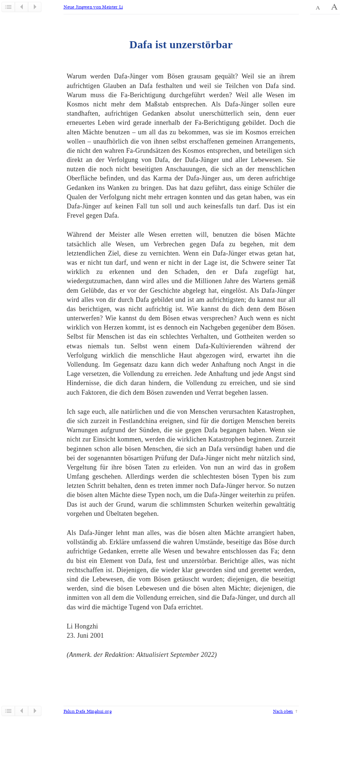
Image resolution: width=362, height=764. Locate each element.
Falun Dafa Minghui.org (88, 711)
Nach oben (283, 711)
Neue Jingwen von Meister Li (93, 7)
